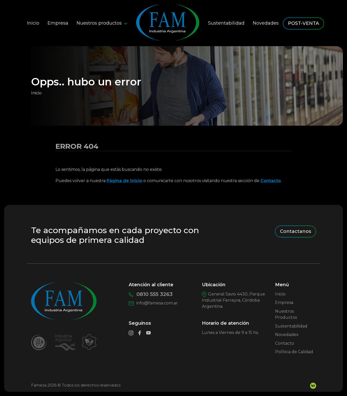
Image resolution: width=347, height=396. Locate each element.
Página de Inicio (124, 180)
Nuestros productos (102, 23)
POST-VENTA (303, 23)
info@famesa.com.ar (153, 303)
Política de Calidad (294, 351)
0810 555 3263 (151, 294)
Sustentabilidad (226, 23)
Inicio (33, 23)
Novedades (266, 23)
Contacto (270, 180)
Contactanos (295, 231)
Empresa (58, 23)
